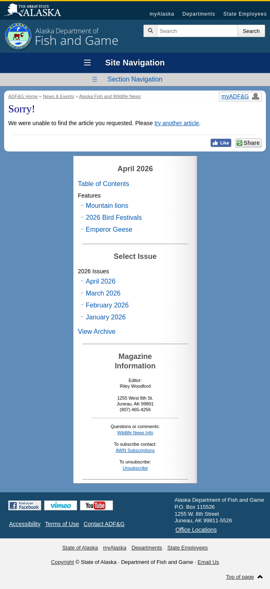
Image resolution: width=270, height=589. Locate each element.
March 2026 (103, 293)
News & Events (58, 96)
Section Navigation (135, 79)
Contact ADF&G (104, 524)
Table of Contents (103, 183)
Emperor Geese (109, 229)
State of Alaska (36, 10)
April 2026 (100, 281)
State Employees (245, 14)
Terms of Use (62, 524)
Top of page (240, 577)
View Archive (96, 331)
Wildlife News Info (135, 432)
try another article (177, 123)
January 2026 (106, 317)
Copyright (62, 562)
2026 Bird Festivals (114, 217)
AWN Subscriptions (135, 450)
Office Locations (196, 529)
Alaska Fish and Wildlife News (110, 96)
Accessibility (24, 524)
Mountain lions (107, 205)
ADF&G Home (23, 96)
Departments (198, 14)
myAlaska (162, 14)
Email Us (208, 562)
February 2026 (107, 305)
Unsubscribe (135, 468)
